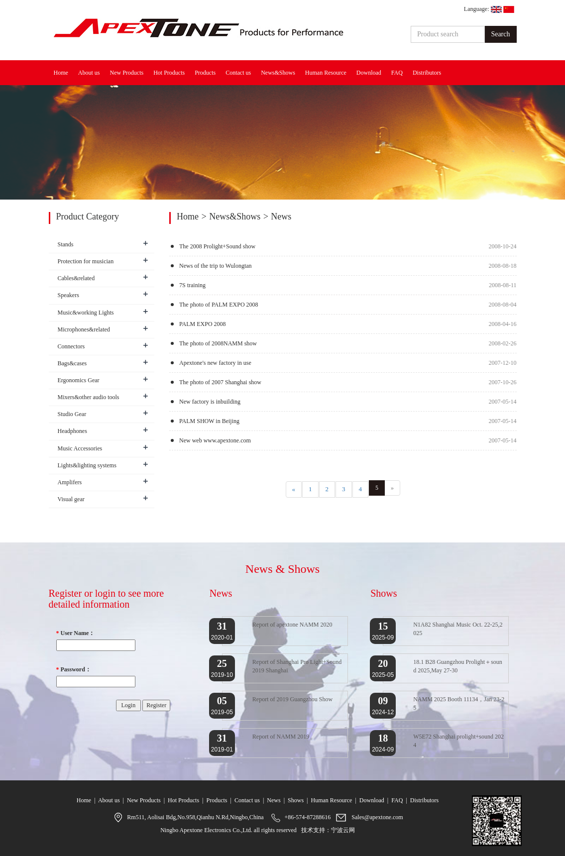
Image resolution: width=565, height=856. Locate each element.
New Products (127, 72)
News (273, 800)
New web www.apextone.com (215, 440)
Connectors (71, 346)
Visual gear (71, 499)
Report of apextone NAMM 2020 (292, 624)
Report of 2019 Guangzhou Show (292, 699)
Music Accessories (80, 448)
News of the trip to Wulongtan (215, 265)
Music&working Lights (86, 312)
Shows (296, 800)
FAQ (397, 72)
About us (89, 72)
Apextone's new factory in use (215, 362)
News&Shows (278, 72)
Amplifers (70, 482)
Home (61, 72)
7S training (192, 285)
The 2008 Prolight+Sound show (217, 246)
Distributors (427, 72)
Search (500, 34)
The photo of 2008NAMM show (218, 343)
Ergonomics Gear (79, 380)
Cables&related (76, 278)
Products (205, 72)
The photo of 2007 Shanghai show (220, 382)
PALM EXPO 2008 (202, 324)
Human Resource (325, 72)
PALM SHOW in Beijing (209, 421)
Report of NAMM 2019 (280, 736)
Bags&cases (72, 363)
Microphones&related (84, 329)
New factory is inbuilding (209, 401)
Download (368, 72)
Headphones (72, 431)
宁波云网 (343, 830)
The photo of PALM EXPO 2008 (218, 304)
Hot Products (169, 72)
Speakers (68, 295)
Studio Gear (72, 414)
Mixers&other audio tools (88, 397)
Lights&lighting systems (87, 465)
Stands (66, 244)
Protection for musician (86, 261)
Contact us (238, 72)
